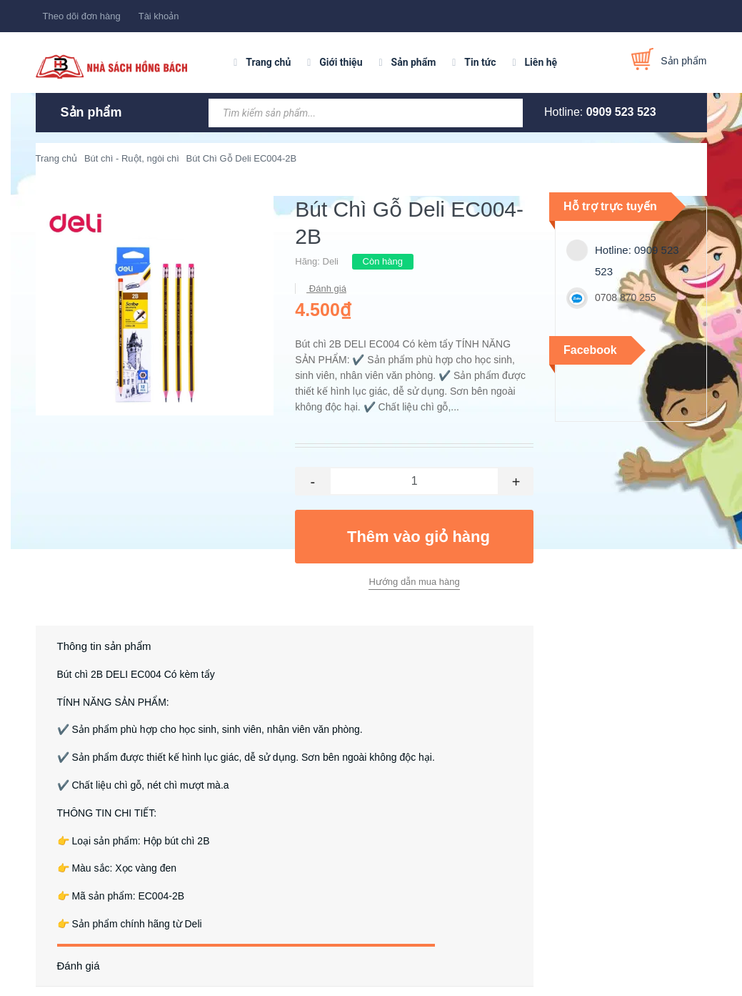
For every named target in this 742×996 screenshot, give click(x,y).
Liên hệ (541, 62)
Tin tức (480, 62)
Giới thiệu (340, 62)
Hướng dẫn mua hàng (414, 581)
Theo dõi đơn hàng (82, 16)
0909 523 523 (621, 112)
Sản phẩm (413, 62)
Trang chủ (268, 62)
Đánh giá (326, 288)
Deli (331, 261)
